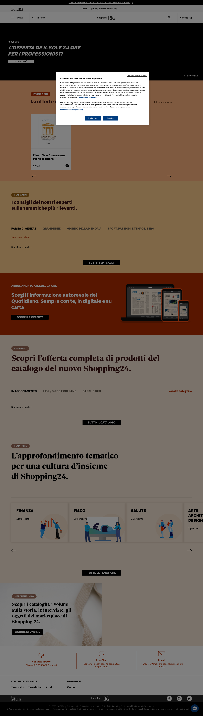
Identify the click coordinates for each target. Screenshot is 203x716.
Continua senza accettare (137, 75)
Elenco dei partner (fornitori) (71, 109)
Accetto (110, 118)
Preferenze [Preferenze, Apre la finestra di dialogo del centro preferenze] (93, 118)
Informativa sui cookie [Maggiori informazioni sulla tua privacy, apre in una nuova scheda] (88, 97)
